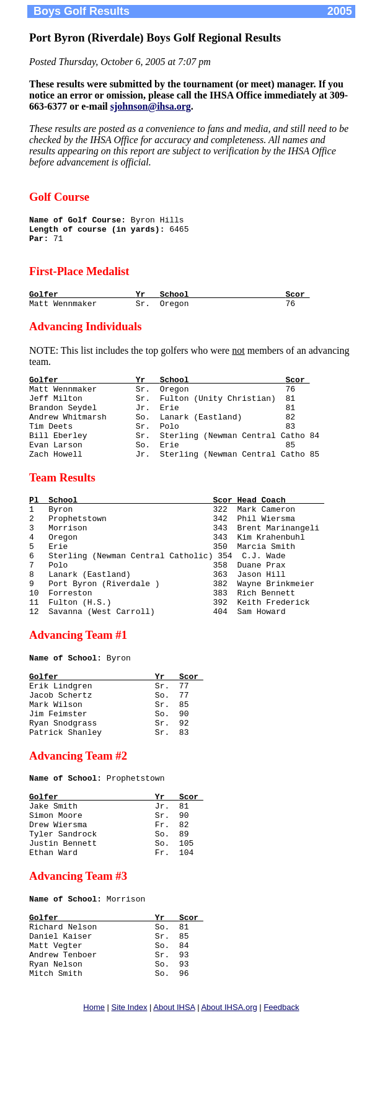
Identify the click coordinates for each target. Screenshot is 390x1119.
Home (94, 1109)
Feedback (281, 1109)
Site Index (130, 1109)
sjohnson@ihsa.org (150, 106)
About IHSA (174, 1109)
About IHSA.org (229, 1109)
